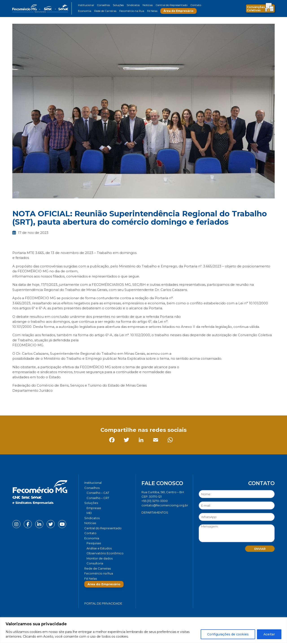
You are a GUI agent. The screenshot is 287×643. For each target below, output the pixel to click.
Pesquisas (94, 543)
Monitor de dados (100, 558)
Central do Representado (171, 5)
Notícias (148, 5)
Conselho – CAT (98, 493)
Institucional (86, 5)
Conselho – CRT (98, 498)
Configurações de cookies (228, 634)
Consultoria (95, 563)
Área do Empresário (178, 11)
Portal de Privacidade (103, 603)
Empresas (94, 508)
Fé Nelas (152, 11)
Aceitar (269, 634)
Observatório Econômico (105, 553)
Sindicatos (133, 5)
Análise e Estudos (99, 548)
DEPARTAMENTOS (154, 512)
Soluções (118, 5)
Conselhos (103, 5)
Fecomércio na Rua (131, 11)
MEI (89, 513)
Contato (195, 5)
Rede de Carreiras (105, 11)
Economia (84, 11)
